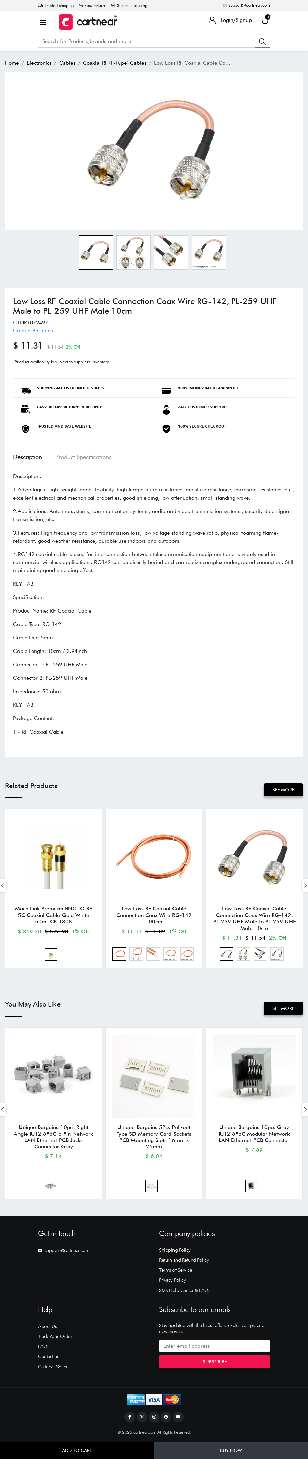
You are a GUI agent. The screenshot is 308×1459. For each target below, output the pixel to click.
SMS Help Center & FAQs (184, 1290)
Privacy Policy (172, 1280)
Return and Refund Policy (184, 1260)
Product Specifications (83, 456)
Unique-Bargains (33, 330)
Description (27, 456)
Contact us (48, 1356)
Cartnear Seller (53, 1367)
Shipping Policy (175, 1250)
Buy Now (231, 1450)
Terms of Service (175, 1270)
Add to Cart (77, 1450)
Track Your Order (55, 1336)
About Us (47, 1326)
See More (283, 789)
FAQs (43, 1346)
